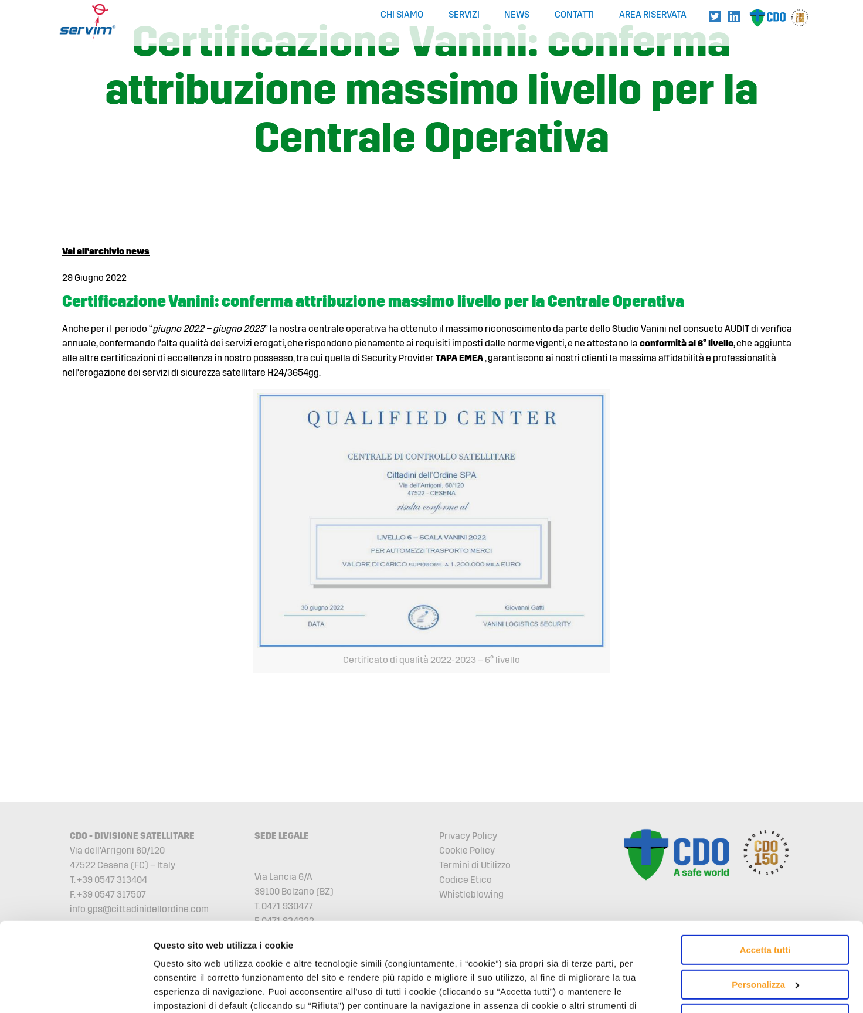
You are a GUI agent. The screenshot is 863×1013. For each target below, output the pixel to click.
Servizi (464, 15)
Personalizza (765, 908)
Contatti (574, 15)
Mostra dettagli (185, 990)
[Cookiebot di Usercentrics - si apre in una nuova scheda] (76, 990)
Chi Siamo (401, 15)
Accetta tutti (765, 874)
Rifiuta (765, 942)
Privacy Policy (468, 835)
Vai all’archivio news (106, 251)
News (516, 15)
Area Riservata (653, 15)
